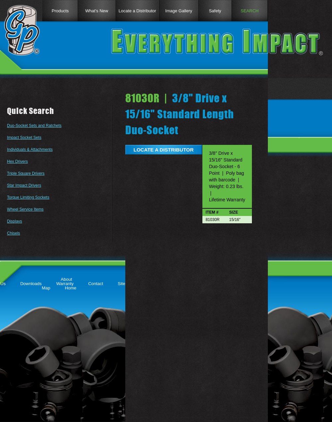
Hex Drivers (17, 161)
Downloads (31, 283)
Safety (215, 10)
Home (70, 287)
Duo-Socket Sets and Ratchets (34, 125)
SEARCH (250, 10)
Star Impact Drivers (24, 185)
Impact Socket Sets (24, 137)
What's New (96, 10)
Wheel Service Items (25, 209)
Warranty (64, 283)
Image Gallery (178, 10)
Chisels (13, 233)
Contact (95, 283)
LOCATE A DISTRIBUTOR (164, 150)
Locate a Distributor (137, 10)
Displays (14, 221)
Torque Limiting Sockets (28, 197)
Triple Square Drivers (26, 173)
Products (60, 10)
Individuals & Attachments (30, 149)
